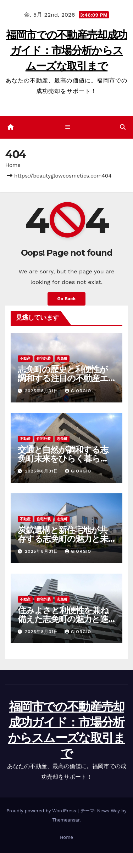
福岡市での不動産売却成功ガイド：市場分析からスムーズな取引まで (66, 50)
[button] (123, 127)
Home (13, 165)
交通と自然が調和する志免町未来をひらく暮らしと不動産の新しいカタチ (63, 458)
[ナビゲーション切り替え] (68, 127)
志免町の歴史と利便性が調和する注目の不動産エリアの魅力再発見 (63, 378)
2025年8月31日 (42, 390)
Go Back (66, 298)
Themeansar (65, 820)
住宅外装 (44, 358)
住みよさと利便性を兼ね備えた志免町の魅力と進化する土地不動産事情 (63, 619)
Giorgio (78, 390)
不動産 (25, 358)
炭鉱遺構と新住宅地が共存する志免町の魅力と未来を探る (63, 539)
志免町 (62, 358)
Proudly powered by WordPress (42, 810)
